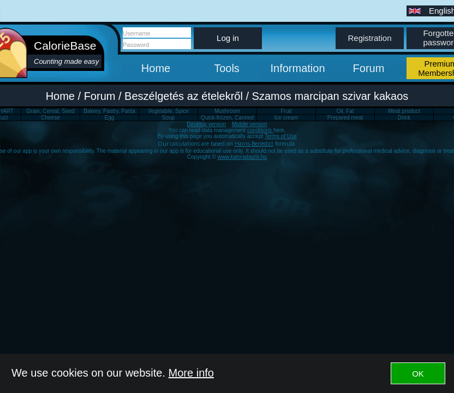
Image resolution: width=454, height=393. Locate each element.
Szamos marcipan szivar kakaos (330, 96)
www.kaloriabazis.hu (242, 157)
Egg (110, 118)
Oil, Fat (345, 111)
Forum (369, 68)
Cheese (50, 118)
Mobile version (249, 124)
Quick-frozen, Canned (227, 118)
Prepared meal (345, 118)
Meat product (404, 111)
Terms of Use (281, 136)
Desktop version (206, 124)
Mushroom (227, 111)
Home (155, 68)
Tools (227, 68)
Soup (168, 118)
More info (191, 373)
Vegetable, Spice (168, 111)
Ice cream (286, 118)
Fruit (286, 111)
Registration (369, 38)
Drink (404, 118)
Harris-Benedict (254, 143)
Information (297, 68)
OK (418, 373)
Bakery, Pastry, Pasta (109, 111)
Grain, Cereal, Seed (50, 111)
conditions (260, 130)
